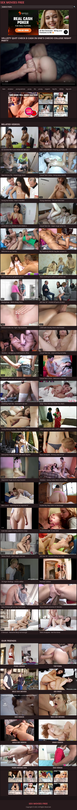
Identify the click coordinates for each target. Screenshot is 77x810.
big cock (68, 89)
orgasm (47, 89)
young (40, 89)
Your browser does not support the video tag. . (38, 64)
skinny (61, 89)
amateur (10, 89)
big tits (54, 89)
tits (35, 89)
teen (3, 89)
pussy (29, 89)
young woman (20, 89)
